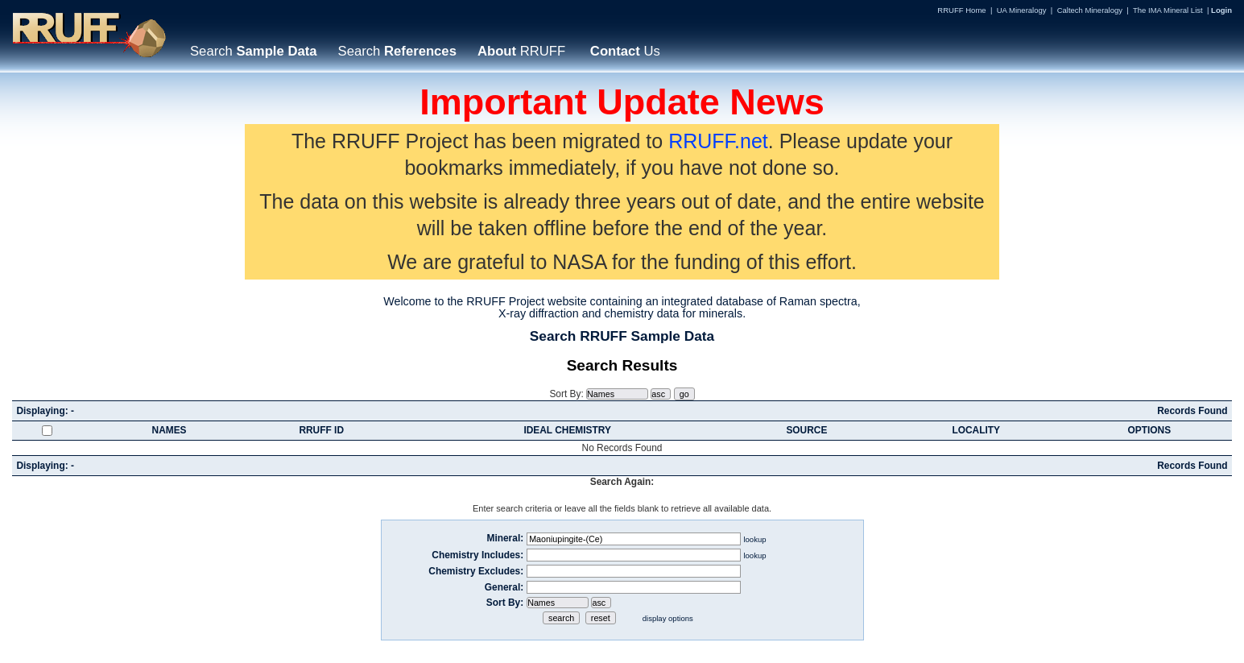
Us (623, 51)
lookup (754, 539)
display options (668, 618)
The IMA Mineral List (1168, 10)
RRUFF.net (718, 141)
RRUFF (521, 51)
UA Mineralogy (1022, 10)
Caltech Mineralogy (1089, 10)
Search (253, 51)
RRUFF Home (961, 10)
